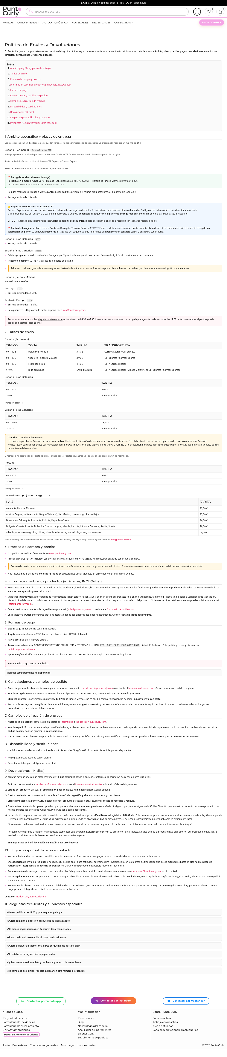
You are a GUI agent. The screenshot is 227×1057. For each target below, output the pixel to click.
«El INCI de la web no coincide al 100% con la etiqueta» (37, 945)
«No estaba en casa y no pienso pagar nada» (31, 961)
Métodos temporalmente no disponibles (29, 680)
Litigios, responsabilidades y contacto (30, 125)
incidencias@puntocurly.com (98, 695)
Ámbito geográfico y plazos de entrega (30, 75)
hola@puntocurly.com (20, 611)
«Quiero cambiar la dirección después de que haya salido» (38, 928)
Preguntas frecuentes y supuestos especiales (33, 130)
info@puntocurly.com (74, 317)
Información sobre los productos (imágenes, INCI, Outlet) (40, 92)
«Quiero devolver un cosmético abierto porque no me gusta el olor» (44, 953)
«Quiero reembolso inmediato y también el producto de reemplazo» (44, 970)
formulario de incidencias (120, 617)
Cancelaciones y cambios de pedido (29, 103)
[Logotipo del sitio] (15, 15)
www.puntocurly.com (60, 561)
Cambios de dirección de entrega (27, 108)
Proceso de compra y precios (25, 86)
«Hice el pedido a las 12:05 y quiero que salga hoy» (34, 920)
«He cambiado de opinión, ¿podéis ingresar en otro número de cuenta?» (46, 978)
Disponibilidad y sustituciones (26, 114)
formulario (67, 729)
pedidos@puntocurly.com (21, 656)
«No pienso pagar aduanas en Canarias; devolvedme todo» (39, 936)
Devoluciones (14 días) (22, 119)
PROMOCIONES (211, 30)
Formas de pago (18, 97)
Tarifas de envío (18, 81)
